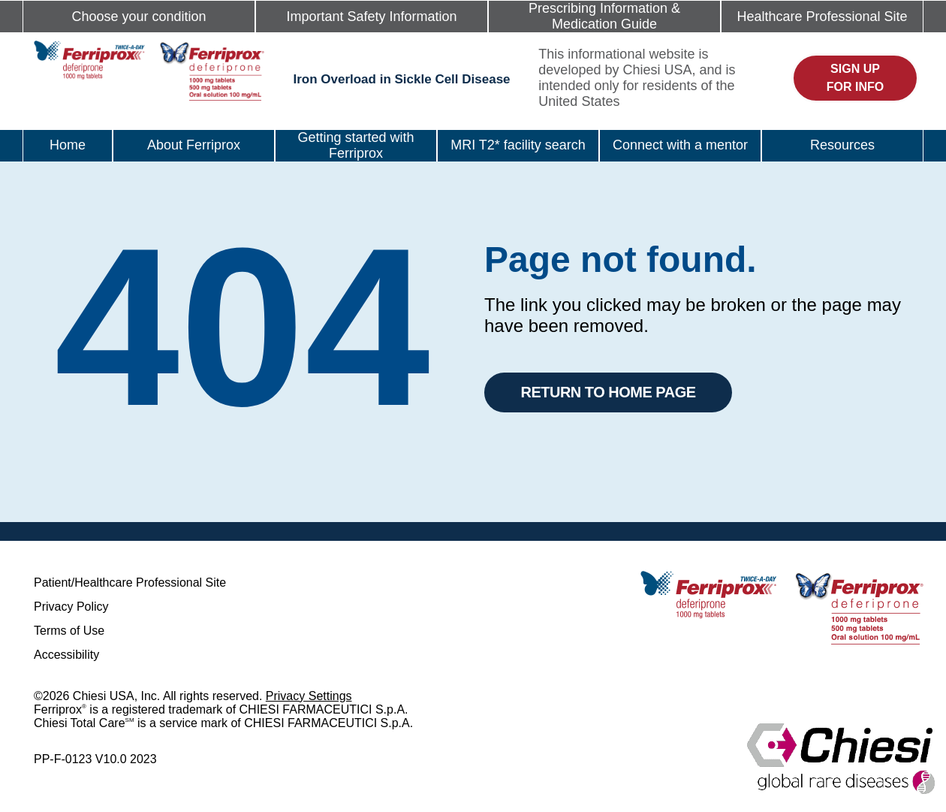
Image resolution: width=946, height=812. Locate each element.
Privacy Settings (309, 696)
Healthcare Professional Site (822, 16)
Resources (842, 144)
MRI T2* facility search (518, 144)
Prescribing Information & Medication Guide (604, 16)
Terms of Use (69, 630)
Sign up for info (855, 77)
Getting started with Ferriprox (355, 145)
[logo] (149, 69)
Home (68, 144)
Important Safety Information (371, 16)
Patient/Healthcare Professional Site (130, 582)
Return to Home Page (607, 392)
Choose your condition (138, 16)
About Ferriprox (193, 144)
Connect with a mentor (680, 144)
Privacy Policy (71, 606)
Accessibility (66, 654)
